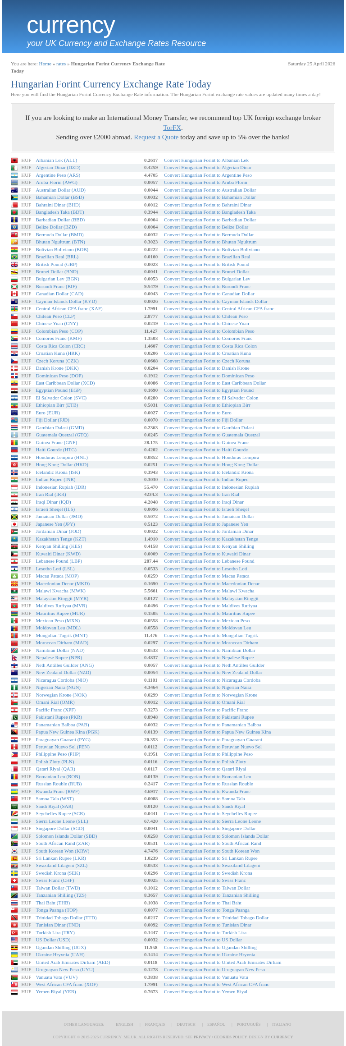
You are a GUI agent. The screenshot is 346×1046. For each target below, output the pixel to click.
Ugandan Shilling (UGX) (61, 947)
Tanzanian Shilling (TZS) (61, 895)
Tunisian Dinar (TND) (58, 924)
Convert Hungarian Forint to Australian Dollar (210, 190)
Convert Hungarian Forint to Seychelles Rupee (210, 813)
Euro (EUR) (47, 412)
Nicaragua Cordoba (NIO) (61, 680)
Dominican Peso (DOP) (59, 375)
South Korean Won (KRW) (62, 850)
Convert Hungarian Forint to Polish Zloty (205, 761)
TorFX (172, 127)
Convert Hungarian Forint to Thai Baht (202, 902)
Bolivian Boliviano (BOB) (62, 249)
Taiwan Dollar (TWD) (58, 887)
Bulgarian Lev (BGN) (57, 278)
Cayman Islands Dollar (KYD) (66, 301)
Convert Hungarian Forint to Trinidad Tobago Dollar (216, 917)
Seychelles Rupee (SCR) (60, 813)
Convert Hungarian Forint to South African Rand (212, 843)
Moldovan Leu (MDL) (58, 627)
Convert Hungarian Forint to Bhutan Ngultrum (210, 241)
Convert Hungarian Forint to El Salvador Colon (211, 397)
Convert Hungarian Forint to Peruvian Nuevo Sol (213, 746)
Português (248, 1024)
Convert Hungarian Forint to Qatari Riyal (205, 768)
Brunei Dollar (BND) (57, 271)
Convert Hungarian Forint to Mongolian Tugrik (211, 635)
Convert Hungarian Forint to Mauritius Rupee (209, 613)
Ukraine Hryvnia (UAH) (60, 954)
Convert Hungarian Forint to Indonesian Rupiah (211, 487)
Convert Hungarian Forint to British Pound (206, 264)
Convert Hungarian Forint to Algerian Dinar (207, 167)
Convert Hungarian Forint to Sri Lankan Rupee (211, 858)
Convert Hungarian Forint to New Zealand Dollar (213, 672)
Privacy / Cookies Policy (220, 1037)
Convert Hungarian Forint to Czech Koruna (207, 360)
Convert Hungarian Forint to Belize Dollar (206, 226)
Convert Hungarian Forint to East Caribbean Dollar (215, 382)
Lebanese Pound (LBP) (59, 561)
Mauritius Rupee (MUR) (60, 613)
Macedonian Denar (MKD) (63, 583)
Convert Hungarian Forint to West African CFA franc (216, 984)
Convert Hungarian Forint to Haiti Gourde (206, 449)
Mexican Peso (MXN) (58, 620)
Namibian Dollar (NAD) (60, 650)
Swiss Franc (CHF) (55, 880)
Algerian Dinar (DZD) (58, 167)
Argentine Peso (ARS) (58, 175)
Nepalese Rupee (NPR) (59, 657)
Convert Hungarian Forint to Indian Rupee (206, 479)
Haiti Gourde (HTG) (56, 449)
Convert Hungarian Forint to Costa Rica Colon (210, 346)
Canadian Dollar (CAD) (59, 293)
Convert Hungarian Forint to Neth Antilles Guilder (214, 665)
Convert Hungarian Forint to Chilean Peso (206, 316)
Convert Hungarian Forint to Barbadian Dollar (210, 219)
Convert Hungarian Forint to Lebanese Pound (209, 561)
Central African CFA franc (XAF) (69, 308)
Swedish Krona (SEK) (58, 873)
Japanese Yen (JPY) (55, 524)
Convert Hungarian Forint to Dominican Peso (209, 375)
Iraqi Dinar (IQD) (53, 502)
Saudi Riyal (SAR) (54, 806)
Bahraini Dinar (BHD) (58, 204)
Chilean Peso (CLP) (55, 316)
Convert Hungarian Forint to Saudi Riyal (204, 806)
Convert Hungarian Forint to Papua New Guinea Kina (217, 731)
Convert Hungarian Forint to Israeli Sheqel (206, 509)
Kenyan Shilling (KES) (59, 546)
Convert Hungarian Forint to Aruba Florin (205, 182)
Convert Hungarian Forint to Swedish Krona (208, 873)
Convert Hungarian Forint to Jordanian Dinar (209, 531)
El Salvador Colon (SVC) (61, 397)
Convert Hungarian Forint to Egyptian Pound (209, 390)
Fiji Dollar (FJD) (52, 419)
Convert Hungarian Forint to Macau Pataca (207, 575)
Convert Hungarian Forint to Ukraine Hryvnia (209, 954)
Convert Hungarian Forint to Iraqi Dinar (204, 502)
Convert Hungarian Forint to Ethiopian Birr (207, 405)
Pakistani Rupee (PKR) (59, 717)
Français (155, 1024)
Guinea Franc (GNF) (56, 442)
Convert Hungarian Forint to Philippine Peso (208, 754)
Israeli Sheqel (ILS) (55, 509)
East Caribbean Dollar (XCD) (65, 382)
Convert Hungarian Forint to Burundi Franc (207, 286)
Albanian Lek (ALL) (56, 160)
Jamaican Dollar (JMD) (59, 516)
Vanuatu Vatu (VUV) (56, 977)
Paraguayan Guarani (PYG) (63, 739)
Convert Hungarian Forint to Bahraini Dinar (207, 204)
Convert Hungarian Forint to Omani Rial (204, 702)
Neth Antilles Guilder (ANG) (65, 665)
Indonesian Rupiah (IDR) (61, 487)
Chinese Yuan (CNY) (57, 323)
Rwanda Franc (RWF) (57, 791)
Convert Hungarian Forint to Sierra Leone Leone (212, 821)
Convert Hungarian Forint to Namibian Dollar (209, 650)
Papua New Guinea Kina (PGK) (67, 731)
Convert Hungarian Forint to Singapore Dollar (210, 828)
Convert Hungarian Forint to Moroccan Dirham (211, 642)
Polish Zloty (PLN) (55, 761)
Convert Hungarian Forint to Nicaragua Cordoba (212, 680)
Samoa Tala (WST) (55, 798)
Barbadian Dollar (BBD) (60, 219)
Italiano (281, 1024)
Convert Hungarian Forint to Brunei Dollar (206, 271)
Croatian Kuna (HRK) (58, 353)
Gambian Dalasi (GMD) (60, 427)
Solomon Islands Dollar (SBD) (66, 836)
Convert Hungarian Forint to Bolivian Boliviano (212, 249)
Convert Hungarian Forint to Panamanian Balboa (212, 724)
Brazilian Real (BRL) (57, 256)
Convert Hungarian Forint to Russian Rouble (208, 783)
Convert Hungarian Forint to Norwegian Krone (210, 694)
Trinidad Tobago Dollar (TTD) (66, 917)
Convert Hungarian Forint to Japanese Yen (206, 524)
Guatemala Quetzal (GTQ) (62, 434)
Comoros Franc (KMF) (59, 338)
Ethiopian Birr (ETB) (57, 405)
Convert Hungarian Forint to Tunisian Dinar (207, 924)
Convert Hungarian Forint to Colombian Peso (209, 331)
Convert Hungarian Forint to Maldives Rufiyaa (210, 605)
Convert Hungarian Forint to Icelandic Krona (209, 472)
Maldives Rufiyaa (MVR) (61, 605)
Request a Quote (156, 137)
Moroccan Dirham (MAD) (62, 642)
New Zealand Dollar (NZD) (63, 672)
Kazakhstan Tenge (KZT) (61, 538)
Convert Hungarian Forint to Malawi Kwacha (209, 590)
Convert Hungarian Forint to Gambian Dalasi (209, 427)
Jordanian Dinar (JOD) (58, 531)
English (124, 1024)
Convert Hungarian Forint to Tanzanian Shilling (211, 895)
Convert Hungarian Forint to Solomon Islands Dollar (216, 836)
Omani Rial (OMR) (55, 702)
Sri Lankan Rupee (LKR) (61, 858)
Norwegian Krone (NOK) (61, 694)
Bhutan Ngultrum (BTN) (60, 241)
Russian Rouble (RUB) (59, 783)
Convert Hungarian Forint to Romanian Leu (207, 776)
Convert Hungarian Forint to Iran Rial (201, 494)
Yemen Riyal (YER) (56, 991)
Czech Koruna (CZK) (57, 360)
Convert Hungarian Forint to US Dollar (203, 939)
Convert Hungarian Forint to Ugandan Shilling (210, 947)
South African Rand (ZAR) (62, 843)
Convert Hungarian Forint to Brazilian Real (207, 256)
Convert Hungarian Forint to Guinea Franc (206, 442)
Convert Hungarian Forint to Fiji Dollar (203, 419)
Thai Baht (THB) (53, 902)
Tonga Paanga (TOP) (56, 910)
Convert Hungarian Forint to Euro (198, 412)
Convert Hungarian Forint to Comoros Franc (208, 338)
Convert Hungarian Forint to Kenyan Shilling (209, 546)
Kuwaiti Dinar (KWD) (58, 553)
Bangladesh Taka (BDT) (60, 212)
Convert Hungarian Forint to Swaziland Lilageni (212, 865)
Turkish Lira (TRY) (55, 932)
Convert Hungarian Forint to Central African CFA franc (219, 308)
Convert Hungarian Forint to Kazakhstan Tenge (211, 538)
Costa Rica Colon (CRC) (60, 346)
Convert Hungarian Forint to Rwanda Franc (207, 791)
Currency (71, 25)
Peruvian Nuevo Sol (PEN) (62, 746)
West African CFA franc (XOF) (67, 984)
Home (45, 63)
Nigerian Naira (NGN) (58, 687)
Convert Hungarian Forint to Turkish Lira (205, 932)
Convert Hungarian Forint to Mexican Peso (207, 620)
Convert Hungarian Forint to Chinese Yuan (206, 323)
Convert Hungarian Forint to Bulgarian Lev (207, 278)
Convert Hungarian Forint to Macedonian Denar (212, 583)
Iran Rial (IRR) (51, 494)
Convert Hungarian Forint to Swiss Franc (205, 880)
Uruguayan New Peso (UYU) (65, 969)
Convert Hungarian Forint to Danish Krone (207, 368)
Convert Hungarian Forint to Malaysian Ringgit (211, 598)
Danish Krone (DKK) (57, 368)
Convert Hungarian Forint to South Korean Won (212, 850)
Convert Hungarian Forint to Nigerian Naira (207, 687)
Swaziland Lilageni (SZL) (61, 865)
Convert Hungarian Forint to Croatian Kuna (207, 353)
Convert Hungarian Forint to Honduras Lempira (211, 457)
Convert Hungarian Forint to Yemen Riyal (205, 991)
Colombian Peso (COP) (59, 331)
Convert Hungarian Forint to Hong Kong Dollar (211, 464)
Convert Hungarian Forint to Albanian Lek (206, 160)
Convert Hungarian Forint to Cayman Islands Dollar (216, 301)
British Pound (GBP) (56, 264)
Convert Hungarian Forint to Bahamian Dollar (210, 197)
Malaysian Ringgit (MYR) (62, 598)
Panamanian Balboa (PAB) (62, 724)
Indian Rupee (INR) (55, 479)
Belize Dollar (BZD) (56, 226)
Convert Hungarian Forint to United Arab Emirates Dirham (223, 962)
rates (61, 63)
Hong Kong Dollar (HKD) (62, 464)
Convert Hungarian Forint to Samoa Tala (204, 798)
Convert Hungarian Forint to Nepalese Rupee (209, 657)
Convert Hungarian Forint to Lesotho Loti (205, 568)
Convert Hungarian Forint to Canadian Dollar (209, 293)
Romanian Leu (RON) (58, 776)
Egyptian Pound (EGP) (58, 390)
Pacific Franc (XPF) (56, 709)
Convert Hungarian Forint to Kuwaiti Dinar (207, 553)
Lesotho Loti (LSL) (55, 568)
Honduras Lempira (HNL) (61, 457)
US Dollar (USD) (53, 939)
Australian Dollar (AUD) (61, 190)
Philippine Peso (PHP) (58, 754)
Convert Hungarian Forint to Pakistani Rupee (209, 717)
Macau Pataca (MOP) (57, 575)
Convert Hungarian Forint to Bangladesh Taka (209, 212)
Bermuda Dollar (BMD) (59, 234)
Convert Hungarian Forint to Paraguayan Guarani (213, 739)
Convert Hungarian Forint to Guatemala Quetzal (212, 434)
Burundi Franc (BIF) (56, 286)
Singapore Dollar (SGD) (60, 828)
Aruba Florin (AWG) (56, 182)
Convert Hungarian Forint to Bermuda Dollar (209, 234)
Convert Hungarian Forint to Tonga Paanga (207, 910)
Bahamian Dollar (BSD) (60, 197)
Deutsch (186, 1024)
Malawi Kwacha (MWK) (61, 590)
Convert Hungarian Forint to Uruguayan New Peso (214, 969)
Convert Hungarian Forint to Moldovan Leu (207, 627)
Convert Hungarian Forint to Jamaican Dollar (209, 516)
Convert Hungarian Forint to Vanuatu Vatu (206, 977)
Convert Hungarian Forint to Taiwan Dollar (207, 887)
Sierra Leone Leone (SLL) (62, 821)
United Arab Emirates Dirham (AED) (73, 962)
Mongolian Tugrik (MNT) (61, 635)
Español (216, 1024)
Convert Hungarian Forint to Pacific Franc (206, 709)
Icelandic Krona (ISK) (58, 472)
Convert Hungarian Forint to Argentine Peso (208, 175)
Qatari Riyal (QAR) (55, 768)
